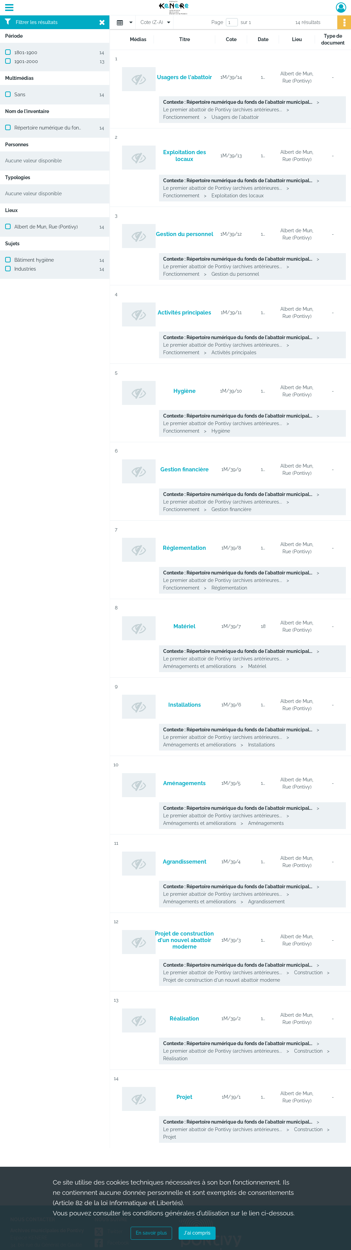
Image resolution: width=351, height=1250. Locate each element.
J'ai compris (197, 1233)
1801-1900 (25, 52)
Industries (25, 269)
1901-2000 (26, 61)
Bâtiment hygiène (34, 260)
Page (217, 22)
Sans (19, 94)
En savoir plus (151, 1233)
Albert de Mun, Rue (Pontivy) (46, 227)
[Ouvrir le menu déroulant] (9, 8)
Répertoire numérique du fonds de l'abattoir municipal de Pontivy (87, 128)
